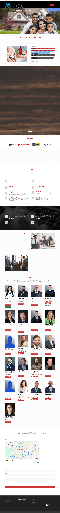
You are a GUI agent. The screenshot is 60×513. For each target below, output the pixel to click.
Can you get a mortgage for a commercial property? (23, 499)
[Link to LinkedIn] (7, 0)
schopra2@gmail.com (35, 349)
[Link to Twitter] (6, 0)
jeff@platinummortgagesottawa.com (23, 327)
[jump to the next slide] (57, 21)
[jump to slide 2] (29, 31)
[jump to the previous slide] (3, 21)
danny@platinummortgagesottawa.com (9, 349)
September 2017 (47, 504)
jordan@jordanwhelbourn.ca (8, 372)
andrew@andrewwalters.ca (48, 299)
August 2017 (46, 505)
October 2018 (46, 500)
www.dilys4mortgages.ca (8, 325)
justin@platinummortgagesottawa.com (23, 349)
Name (6, 469)
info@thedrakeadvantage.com (49, 349)
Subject (6, 473)
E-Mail (31, 469)
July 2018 (46, 502)
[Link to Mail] (10, 0)
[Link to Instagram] (8, 0)
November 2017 (47, 503)
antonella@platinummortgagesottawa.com (50, 325)
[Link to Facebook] (5, 0)
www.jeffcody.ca (21, 326)
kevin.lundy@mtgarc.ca (22, 371)
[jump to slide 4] (30, 31)
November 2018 (47, 499)
